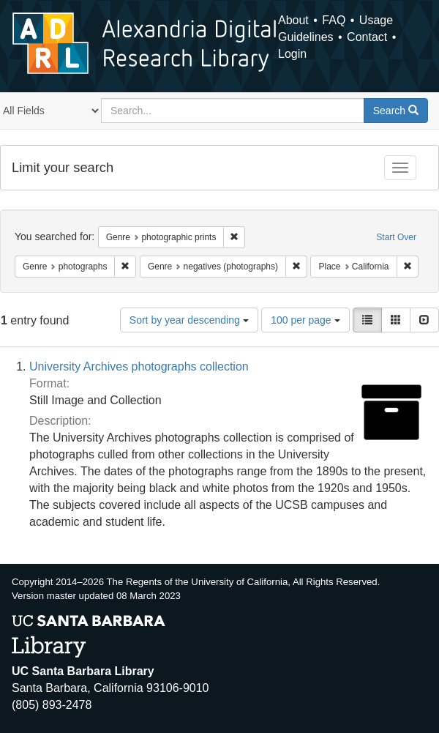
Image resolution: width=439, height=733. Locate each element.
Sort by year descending (189, 320)
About (293, 20)
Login (292, 54)
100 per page (305, 320)
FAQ (333, 20)
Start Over (396, 237)
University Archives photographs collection (139, 366)
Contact (367, 37)
